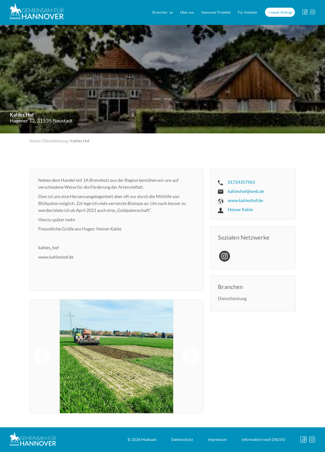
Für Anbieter (248, 12)
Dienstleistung (55, 140)
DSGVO (264, 439)
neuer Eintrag (281, 12)
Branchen (160, 12)
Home (34, 140)
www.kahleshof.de (245, 200)
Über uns (187, 12)
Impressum (217, 439)
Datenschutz (182, 439)
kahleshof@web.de (246, 191)
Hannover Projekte (215, 12)
